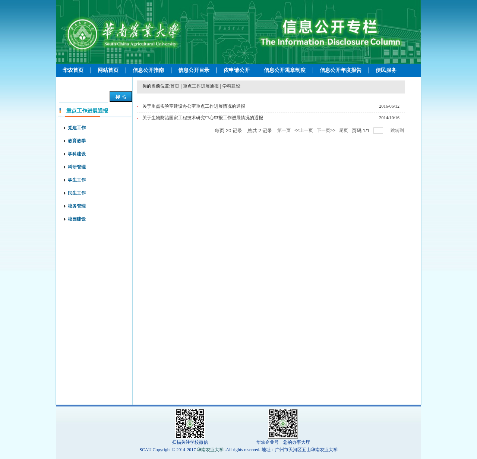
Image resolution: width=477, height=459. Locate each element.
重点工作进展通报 (201, 86)
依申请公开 (237, 70)
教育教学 (77, 140)
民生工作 (77, 193)
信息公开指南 (148, 70)
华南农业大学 (210, 449)
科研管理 (77, 167)
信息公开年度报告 (340, 70)
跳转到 (398, 130)
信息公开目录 (193, 70)
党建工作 (77, 127)
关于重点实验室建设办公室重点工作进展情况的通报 (193, 106)
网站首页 (108, 70)
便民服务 (386, 70)
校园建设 (77, 219)
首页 (174, 86)
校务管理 (77, 206)
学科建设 (77, 153)
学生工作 (77, 180)
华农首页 (73, 70)
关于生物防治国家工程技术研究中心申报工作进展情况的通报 (202, 117)
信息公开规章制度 (285, 70)
